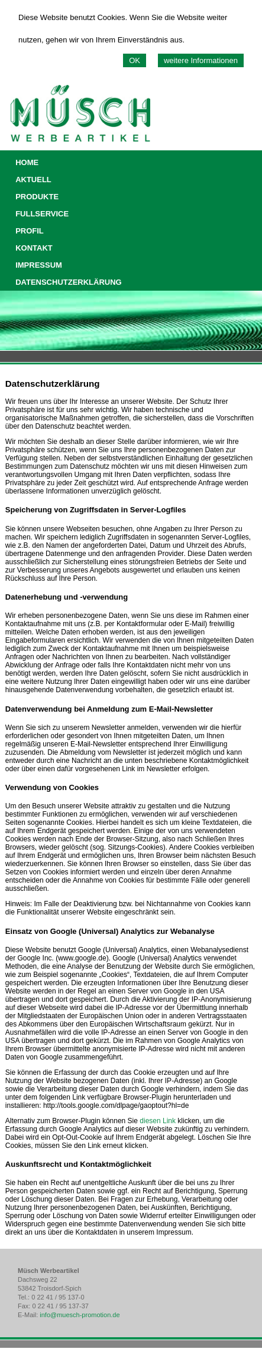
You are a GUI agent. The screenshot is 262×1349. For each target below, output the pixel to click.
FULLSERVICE (42, 213)
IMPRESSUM (38, 265)
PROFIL (29, 230)
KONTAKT (34, 248)
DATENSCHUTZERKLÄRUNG (68, 282)
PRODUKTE (37, 196)
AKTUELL (33, 179)
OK (134, 60)
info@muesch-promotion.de (79, 1314)
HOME (26, 162)
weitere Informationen (201, 60)
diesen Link (158, 1121)
